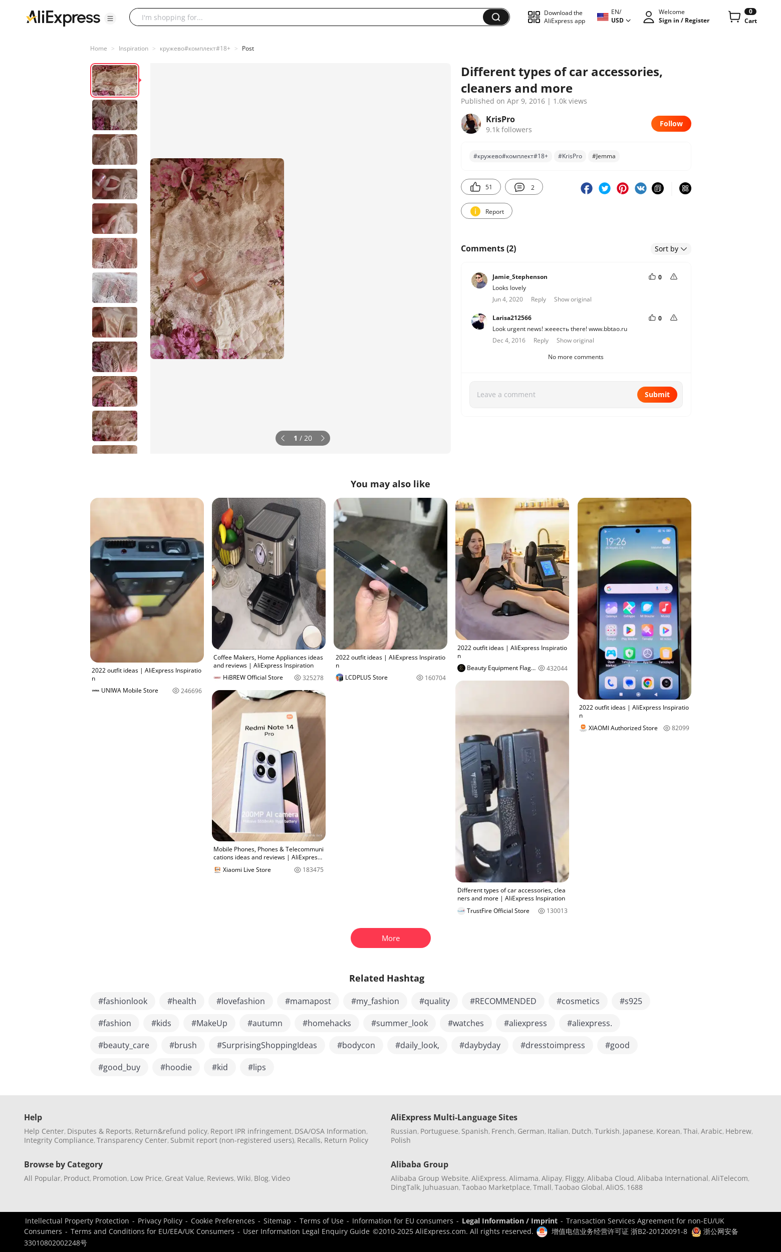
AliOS (615, 1187)
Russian (404, 1131)
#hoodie (176, 1067)
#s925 (631, 1001)
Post (248, 48)
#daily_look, (417, 1045)
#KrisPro (570, 156)
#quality (434, 1001)
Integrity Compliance (59, 1140)
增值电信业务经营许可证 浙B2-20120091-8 (619, 1231)
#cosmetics (578, 1001)
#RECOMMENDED (503, 1001)
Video (281, 1178)
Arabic (711, 1131)
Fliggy (574, 1178)
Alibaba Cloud (610, 1178)
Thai (690, 1131)
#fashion (114, 1023)
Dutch (582, 1131)
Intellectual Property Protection (77, 1220)
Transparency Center (132, 1140)
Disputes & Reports (99, 1131)
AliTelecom (729, 1178)
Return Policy (346, 1140)
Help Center (44, 1131)
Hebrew (738, 1131)
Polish (401, 1140)
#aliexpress (525, 1023)
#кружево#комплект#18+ (510, 156)
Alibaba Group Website (429, 1178)
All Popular (42, 1178)
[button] (110, 19)
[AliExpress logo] (63, 18)
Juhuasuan (441, 1187)
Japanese (638, 1131)
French (502, 1131)
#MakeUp (209, 1023)
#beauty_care (123, 1045)
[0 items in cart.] (741, 17)
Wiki (244, 1178)
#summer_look (399, 1023)
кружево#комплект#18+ (195, 48)
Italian (558, 1131)
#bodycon (356, 1045)
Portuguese (439, 1131)
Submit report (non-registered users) (232, 1140)
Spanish (474, 1131)
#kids (161, 1023)
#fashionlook (122, 1001)
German (531, 1131)
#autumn (265, 1023)
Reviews (220, 1178)
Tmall (542, 1187)
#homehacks (327, 1023)
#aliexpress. (589, 1023)
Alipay (552, 1178)
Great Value (184, 1178)
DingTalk (405, 1187)
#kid (220, 1067)
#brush (183, 1045)
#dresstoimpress (552, 1045)
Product (77, 1178)
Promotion (110, 1178)
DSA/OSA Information (330, 1131)
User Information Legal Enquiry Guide (306, 1231)
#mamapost (308, 1001)
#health (181, 1001)
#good (617, 1045)
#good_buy (119, 1067)
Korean (668, 1131)
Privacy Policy (160, 1220)
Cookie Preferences (223, 1220)
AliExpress (488, 1178)
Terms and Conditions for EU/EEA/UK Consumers (152, 1231)
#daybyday (479, 1045)
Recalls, (310, 1140)
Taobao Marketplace (496, 1187)
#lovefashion (240, 1001)
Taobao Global (579, 1187)
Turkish (607, 1131)
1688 (635, 1187)
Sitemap (277, 1220)
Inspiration (133, 48)
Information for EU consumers (402, 1220)
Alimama (524, 1178)
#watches (466, 1023)
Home (98, 48)
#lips (257, 1067)
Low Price (146, 1178)
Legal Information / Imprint (510, 1220)
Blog (261, 1178)
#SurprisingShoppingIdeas (267, 1045)
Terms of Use (322, 1220)
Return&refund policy (171, 1131)
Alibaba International (672, 1178)
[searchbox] (310, 17)
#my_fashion (375, 1001)
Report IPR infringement (251, 1131)
